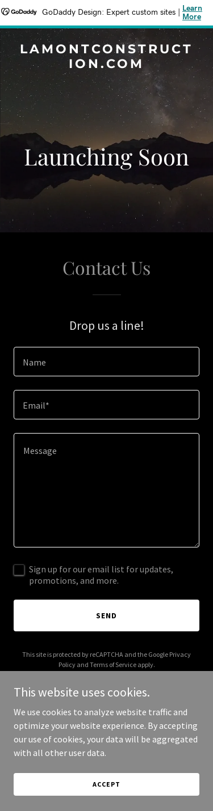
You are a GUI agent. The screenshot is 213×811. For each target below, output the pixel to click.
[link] (106, 64)
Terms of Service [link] (113, 664)
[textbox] (106, 361)
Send (106, 615)
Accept (106, 784)
